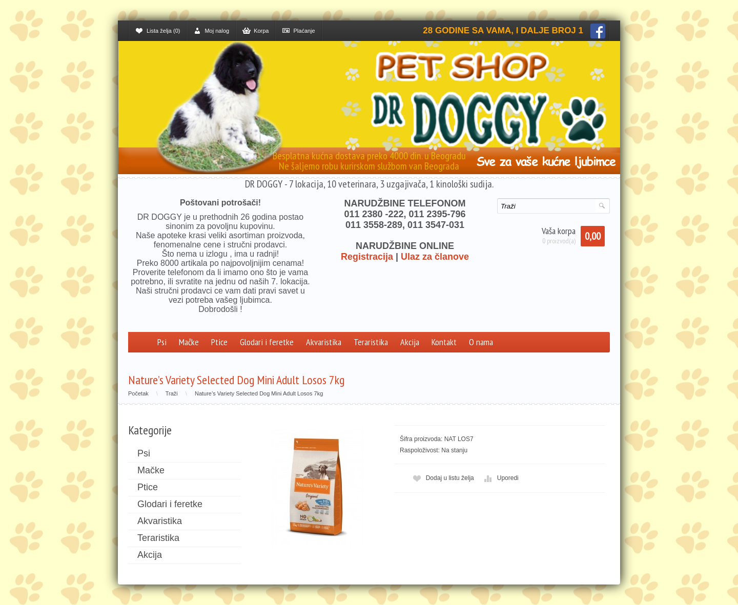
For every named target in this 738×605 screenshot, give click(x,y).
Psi (162, 342)
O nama (481, 342)
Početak (138, 393)
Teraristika (371, 342)
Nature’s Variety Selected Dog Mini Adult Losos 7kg (259, 393)
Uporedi (500, 478)
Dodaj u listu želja (442, 478)
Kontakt (444, 342)
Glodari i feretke (267, 342)
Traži (172, 393)
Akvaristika (323, 342)
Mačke (189, 342)
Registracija (367, 257)
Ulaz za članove (435, 257)
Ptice (219, 342)
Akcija (409, 342)
